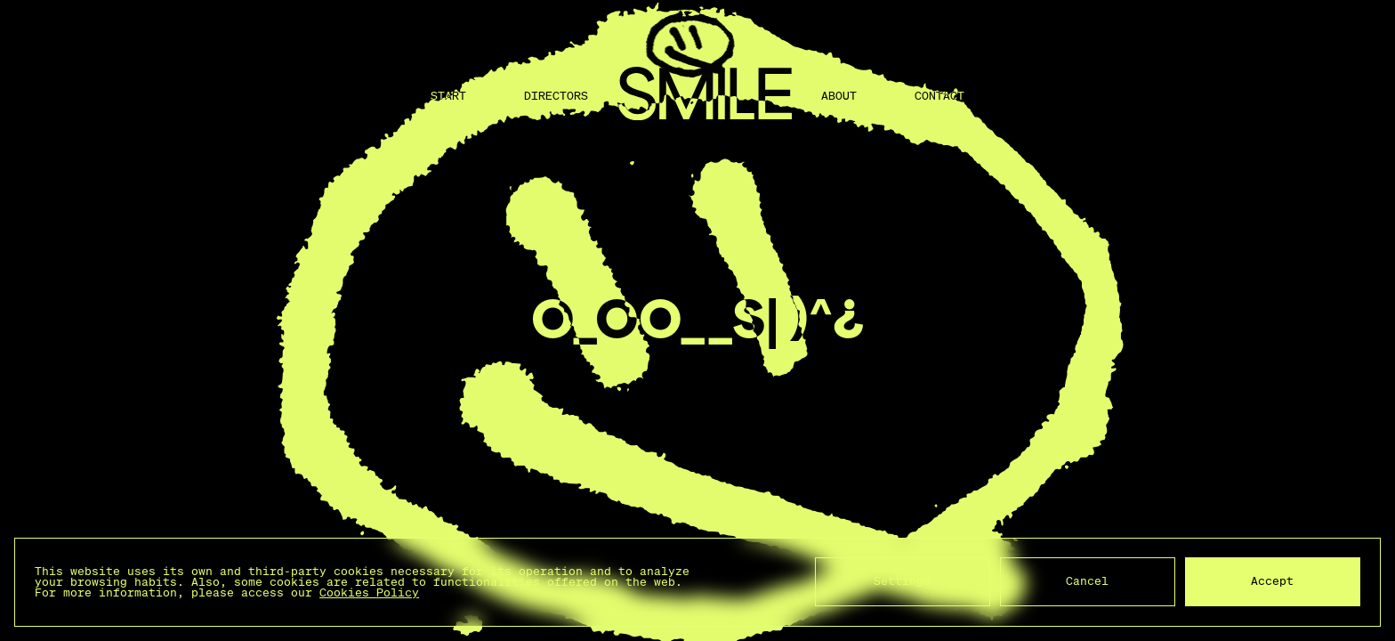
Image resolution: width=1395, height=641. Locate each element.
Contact (939, 95)
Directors (556, 95)
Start (448, 95)
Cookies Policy (369, 592)
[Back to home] (704, 96)
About (839, 95)
